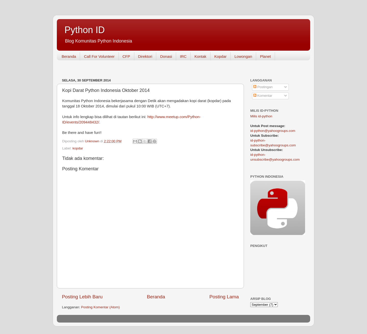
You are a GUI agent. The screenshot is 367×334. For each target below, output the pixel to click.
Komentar (262, 96)
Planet (265, 56)
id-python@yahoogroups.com (272, 131)
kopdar (78, 148)
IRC (183, 56)
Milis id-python (261, 116)
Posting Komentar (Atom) (100, 307)
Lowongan (243, 56)
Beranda (69, 56)
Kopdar (220, 56)
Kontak (200, 56)
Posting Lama (224, 296)
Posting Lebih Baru (82, 296)
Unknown (92, 141)
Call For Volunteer (99, 56)
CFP (126, 56)
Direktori (145, 56)
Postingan (263, 87)
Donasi (166, 56)
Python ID (84, 30)
